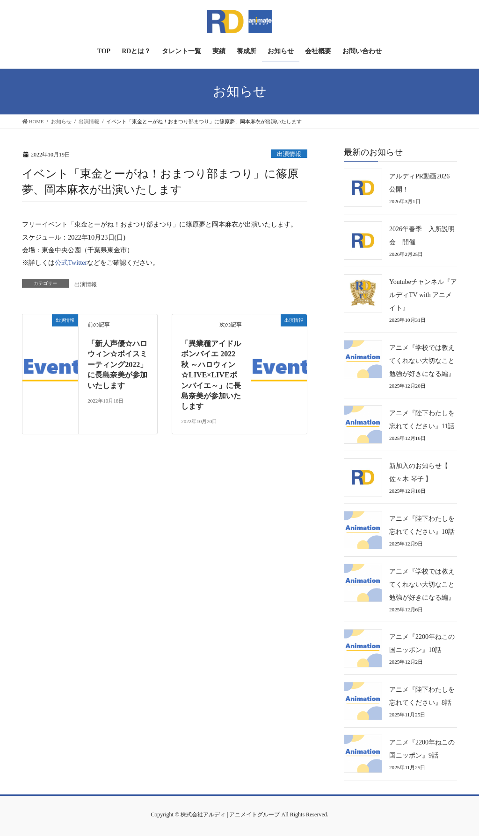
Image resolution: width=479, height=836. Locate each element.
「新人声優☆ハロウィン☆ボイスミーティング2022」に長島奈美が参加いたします (117, 365)
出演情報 (289, 154)
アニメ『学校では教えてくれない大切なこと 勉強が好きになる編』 (425, 360)
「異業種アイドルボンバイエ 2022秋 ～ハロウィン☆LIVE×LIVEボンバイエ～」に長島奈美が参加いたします (211, 375)
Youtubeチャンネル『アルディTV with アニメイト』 (423, 295)
